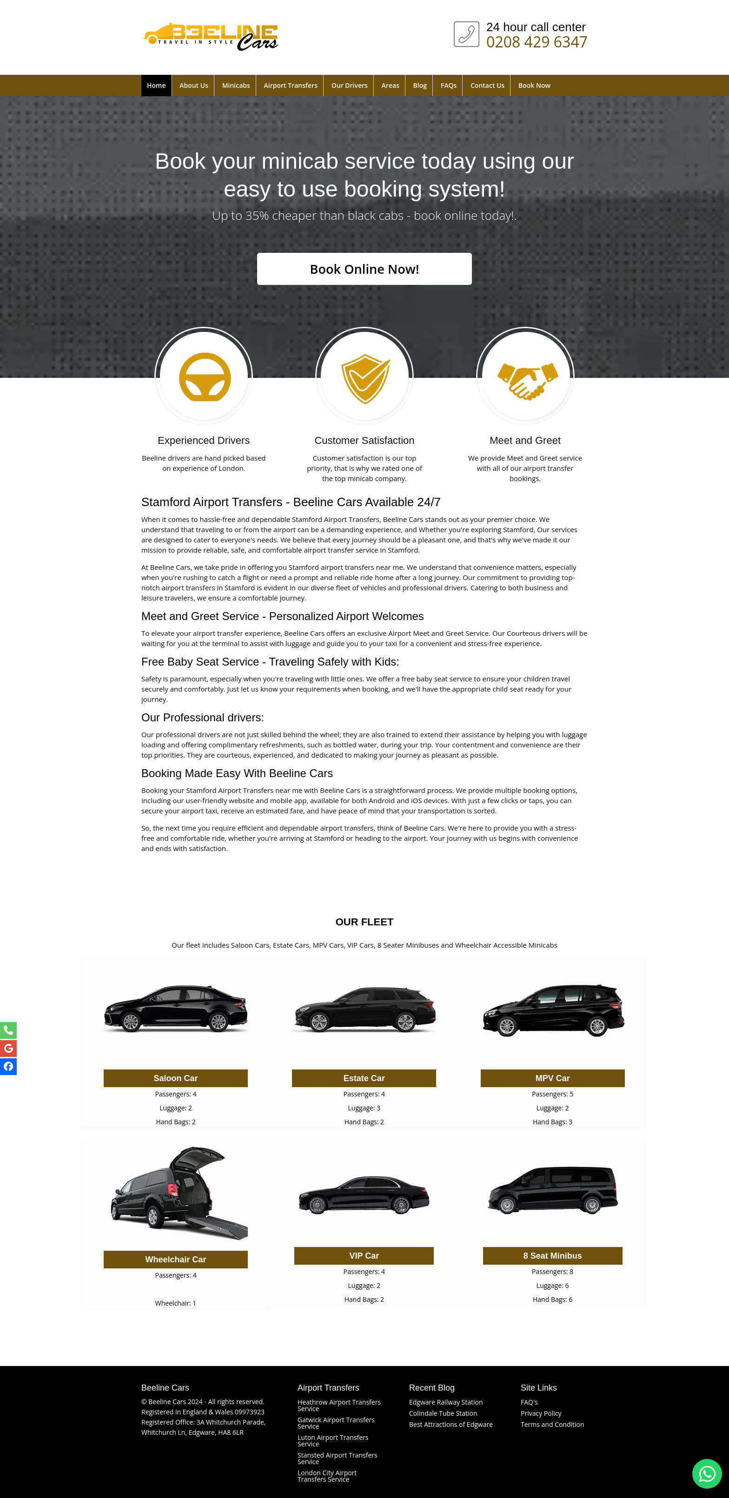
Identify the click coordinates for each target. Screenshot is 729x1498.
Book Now (534, 85)
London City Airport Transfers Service (327, 1476)
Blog (420, 85)
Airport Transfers (291, 85)
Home (156, 85)
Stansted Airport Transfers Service (338, 1458)
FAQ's (529, 1402)
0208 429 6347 (537, 40)
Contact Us (487, 85)
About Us (193, 85)
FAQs (449, 85)
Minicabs (236, 85)
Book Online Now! (364, 269)
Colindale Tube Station (443, 1413)
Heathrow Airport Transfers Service (339, 1405)
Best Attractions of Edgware (451, 1424)
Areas (390, 85)
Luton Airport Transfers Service (333, 1440)
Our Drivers (349, 85)
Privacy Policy (541, 1413)
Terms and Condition (552, 1424)
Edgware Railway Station (446, 1402)
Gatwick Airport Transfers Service (336, 1423)
